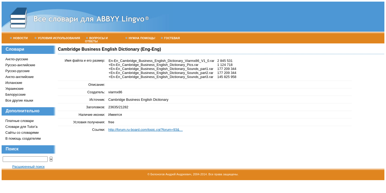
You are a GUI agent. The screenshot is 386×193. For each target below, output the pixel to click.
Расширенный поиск (28, 167)
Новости (19, 38)
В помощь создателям (23, 138)
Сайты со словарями (22, 133)
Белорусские (15, 94)
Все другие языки (19, 100)
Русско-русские (17, 71)
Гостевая (170, 38)
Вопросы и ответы (96, 39)
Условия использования (57, 38)
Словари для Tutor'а (21, 127)
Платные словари (19, 121)
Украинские (14, 89)
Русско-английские (20, 65)
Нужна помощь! (140, 38)
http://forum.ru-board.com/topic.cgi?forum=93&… (145, 130)
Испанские (13, 83)
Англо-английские (19, 77)
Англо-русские (16, 59)
